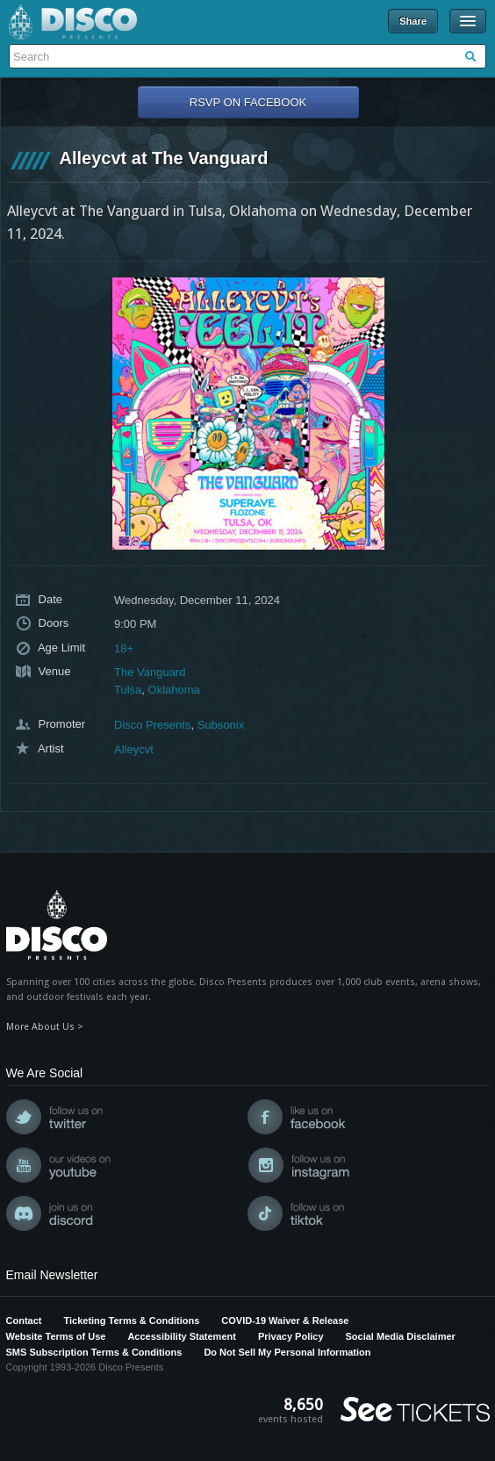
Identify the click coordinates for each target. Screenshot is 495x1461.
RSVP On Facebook (248, 102)
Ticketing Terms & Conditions (131, 1320)
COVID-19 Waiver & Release (284, 1320)
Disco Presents (73, 22)
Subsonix (220, 724)
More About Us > (44, 1027)
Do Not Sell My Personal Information (287, 1352)
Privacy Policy (291, 1336)
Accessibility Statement (181, 1336)
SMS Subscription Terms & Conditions (94, 1352)
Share (413, 21)
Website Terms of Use (56, 1336)
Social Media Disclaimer (401, 1336)
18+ (123, 648)
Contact (24, 1320)
